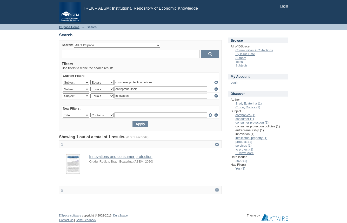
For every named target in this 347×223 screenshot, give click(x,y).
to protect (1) (244, 149)
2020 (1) (241, 161)
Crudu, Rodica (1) (247, 107)
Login (284, 6)
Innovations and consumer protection (120, 157)
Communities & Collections (254, 50)
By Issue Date (245, 54)
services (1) (243, 145)
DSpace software (70, 215)
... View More (244, 153)
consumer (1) (244, 119)
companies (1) (245, 115)
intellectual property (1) (251, 138)
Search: (67, 45)
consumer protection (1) (251, 122)
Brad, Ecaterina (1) (248, 103)
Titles (239, 62)
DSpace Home (69, 27)
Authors (240, 58)
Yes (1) (240, 168)
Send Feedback (86, 220)
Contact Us (66, 220)
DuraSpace (120, 215)
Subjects (241, 65)
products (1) (243, 142)
